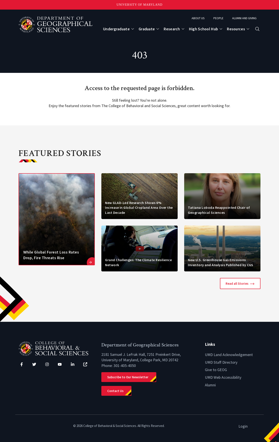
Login (243, 426)
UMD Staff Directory (221, 362)
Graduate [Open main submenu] (147, 28)
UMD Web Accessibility (223, 376)
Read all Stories (237, 283)
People (218, 18)
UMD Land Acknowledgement (229, 354)
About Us (198, 18)
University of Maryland (140, 4)
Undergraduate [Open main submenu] (116, 28)
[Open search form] (257, 29)
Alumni (210, 384)
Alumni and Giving (244, 18)
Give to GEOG (216, 369)
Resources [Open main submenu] (236, 28)
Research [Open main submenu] (172, 28)
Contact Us (115, 391)
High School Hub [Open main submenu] (203, 28)
